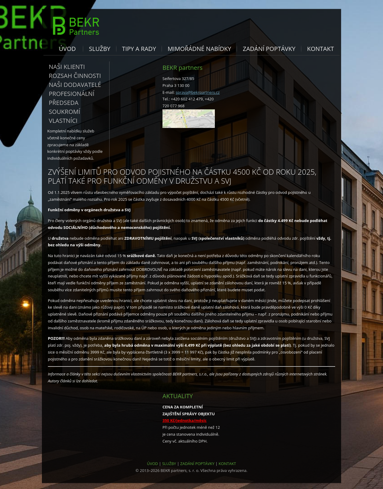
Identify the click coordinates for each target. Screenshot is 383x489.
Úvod (67, 49)
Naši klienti (67, 67)
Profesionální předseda (71, 98)
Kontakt (320, 49)
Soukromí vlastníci (64, 116)
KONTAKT (227, 463)
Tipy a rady (139, 49)
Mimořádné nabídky (199, 49)
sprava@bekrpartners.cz (198, 92)
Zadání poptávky (269, 49)
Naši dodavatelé (75, 85)
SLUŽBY (169, 463)
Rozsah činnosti (75, 76)
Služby (99, 49)
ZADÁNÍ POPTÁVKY (197, 463)
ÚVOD (152, 463)
